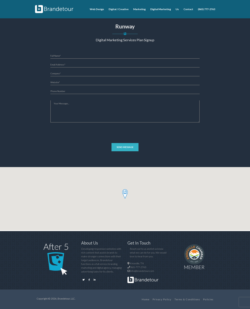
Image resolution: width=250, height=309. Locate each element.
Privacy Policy (162, 299)
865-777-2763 (138, 267)
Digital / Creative (119, 9)
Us (177, 9)
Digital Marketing (160, 9)
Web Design (97, 9)
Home (145, 299)
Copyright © (43, 298)
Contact (188, 9)
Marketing (139, 9)
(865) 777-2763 (206, 9)
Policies (208, 299)
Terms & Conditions (187, 299)
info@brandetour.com (142, 270)
